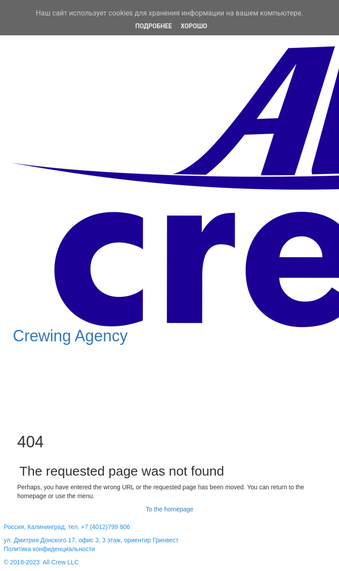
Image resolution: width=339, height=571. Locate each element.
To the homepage (169, 509)
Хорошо (194, 26)
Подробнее (154, 26)
